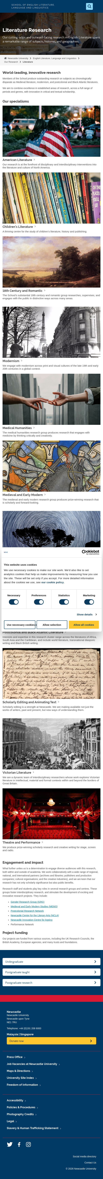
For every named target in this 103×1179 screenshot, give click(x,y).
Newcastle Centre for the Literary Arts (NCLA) (35, 915)
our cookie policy (52, 582)
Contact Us (90, 1162)
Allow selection (52, 624)
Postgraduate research (18, 983)
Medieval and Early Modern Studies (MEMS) (34, 906)
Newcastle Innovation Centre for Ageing (31, 920)
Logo (5, 6)
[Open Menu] (97, 6)
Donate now (17, 1041)
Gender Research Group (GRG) (27, 902)
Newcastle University (17, 58)
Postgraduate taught (17, 972)
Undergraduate (14, 962)
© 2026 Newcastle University (81, 1168)
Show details (85, 614)
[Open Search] (89, 6)
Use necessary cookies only (21, 624)
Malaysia (12, 1034)
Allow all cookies (83, 624)
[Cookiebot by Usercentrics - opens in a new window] (84, 552)
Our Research (11, 62)
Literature (28, 62)
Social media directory (84, 1156)
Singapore (27, 1034)
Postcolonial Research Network (27, 911)
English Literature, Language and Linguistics (54, 58)
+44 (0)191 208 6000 (30, 1028)
